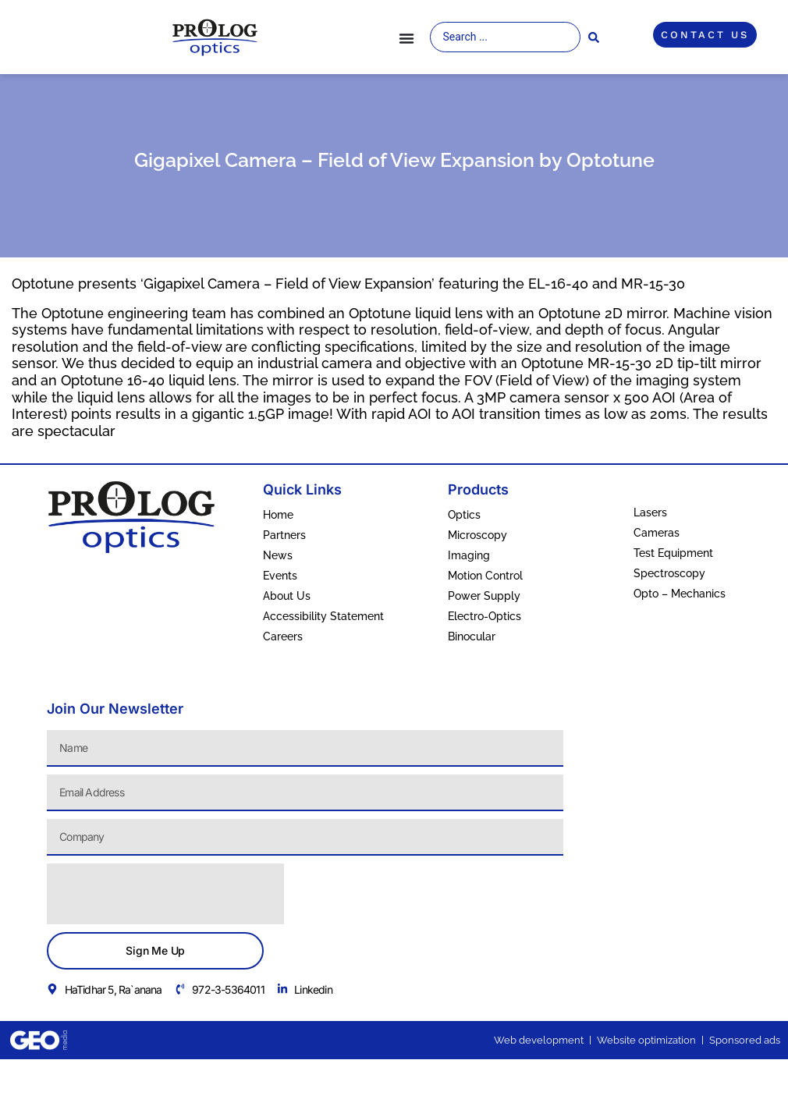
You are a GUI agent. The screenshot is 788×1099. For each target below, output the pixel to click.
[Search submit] (593, 37)
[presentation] (165, 893)
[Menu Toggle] (406, 38)
